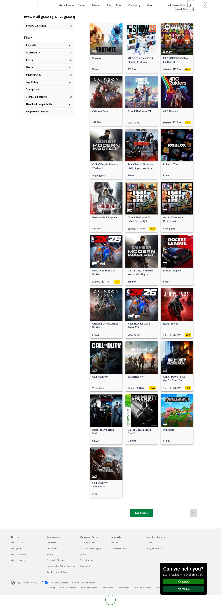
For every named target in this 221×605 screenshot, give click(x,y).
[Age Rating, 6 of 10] (49, 82)
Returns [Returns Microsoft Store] (83, 554)
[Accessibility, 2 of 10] (49, 53)
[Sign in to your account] (205, 5)
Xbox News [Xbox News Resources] (51, 542)
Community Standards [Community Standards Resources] (56, 560)
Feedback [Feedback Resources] (50, 554)
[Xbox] (48, 5)
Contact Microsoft (68, 587)
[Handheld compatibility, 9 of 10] (49, 104)
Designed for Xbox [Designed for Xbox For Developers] (154, 548)
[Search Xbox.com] (190, 5)
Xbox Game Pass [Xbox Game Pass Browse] (18, 554)
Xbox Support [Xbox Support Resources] (52, 548)
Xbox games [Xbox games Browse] (16, 548)
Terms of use (107, 587)
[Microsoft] (23, 5)
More (149, 5)
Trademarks (123, 587)
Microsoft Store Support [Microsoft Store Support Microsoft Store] (90, 548)
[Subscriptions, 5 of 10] (49, 75)
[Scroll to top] (193, 513)
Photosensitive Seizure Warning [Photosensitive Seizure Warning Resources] (60, 566)
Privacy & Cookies (89, 587)
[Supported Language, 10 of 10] (49, 112)
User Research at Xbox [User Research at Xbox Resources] (56, 572)
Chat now (183, 581)
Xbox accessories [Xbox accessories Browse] (18, 560)
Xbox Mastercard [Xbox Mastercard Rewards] (118, 548)
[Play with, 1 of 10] (49, 45)
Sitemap (51, 587)
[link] (106, 48)
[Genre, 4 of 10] (49, 67)
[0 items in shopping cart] (197, 4)
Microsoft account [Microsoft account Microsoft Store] (88, 542)
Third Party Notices (142, 587)
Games (81, 5)
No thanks (184, 588)
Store (118, 5)
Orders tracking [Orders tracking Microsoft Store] (86, 560)
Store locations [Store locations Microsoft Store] (86, 566)
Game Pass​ (65, 5)
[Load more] (141, 513)
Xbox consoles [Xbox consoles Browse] (17, 542)
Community (134, 5)
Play (109, 5)
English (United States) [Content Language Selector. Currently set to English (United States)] (27, 582)
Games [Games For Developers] (149, 542)
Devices (96, 5)
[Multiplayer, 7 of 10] (49, 90)
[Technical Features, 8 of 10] (49, 97)
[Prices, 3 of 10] (49, 60)
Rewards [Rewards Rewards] (114, 542)
